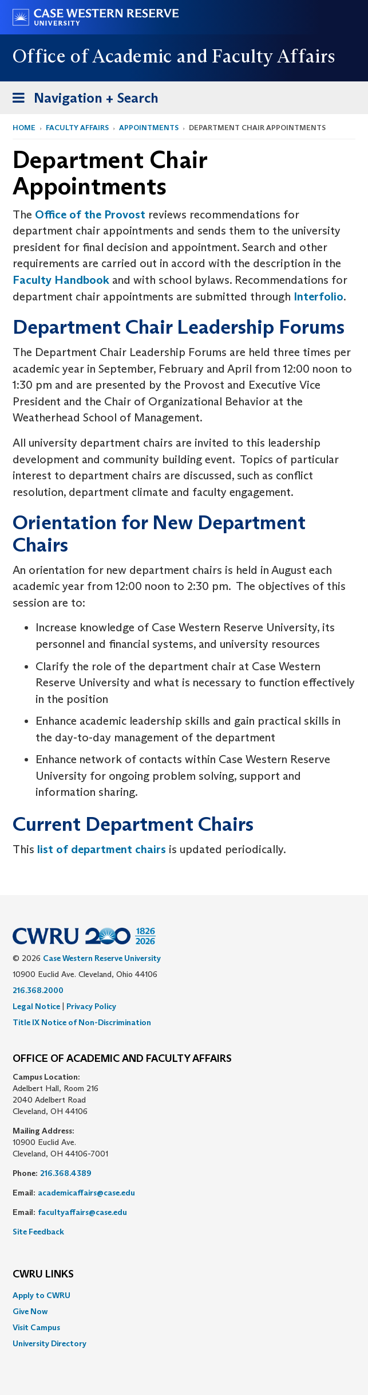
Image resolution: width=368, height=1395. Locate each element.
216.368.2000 (38, 990)
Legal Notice (36, 1006)
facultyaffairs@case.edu (82, 1212)
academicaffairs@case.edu (86, 1192)
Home (24, 127)
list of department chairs (101, 849)
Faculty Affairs (77, 127)
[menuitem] (184, 1295)
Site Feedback (38, 1231)
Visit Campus (36, 1327)
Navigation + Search (82, 100)
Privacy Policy (91, 1006)
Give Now (30, 1311)
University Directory (49, 1343)
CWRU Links (43, 1274)
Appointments (149, 127)
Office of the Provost (90, 214)
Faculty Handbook (61, 280)
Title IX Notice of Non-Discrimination (82, 1022)
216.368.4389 (66, 1173)
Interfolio (318, 296)
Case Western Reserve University (102, 958)
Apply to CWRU (41, 1295)
